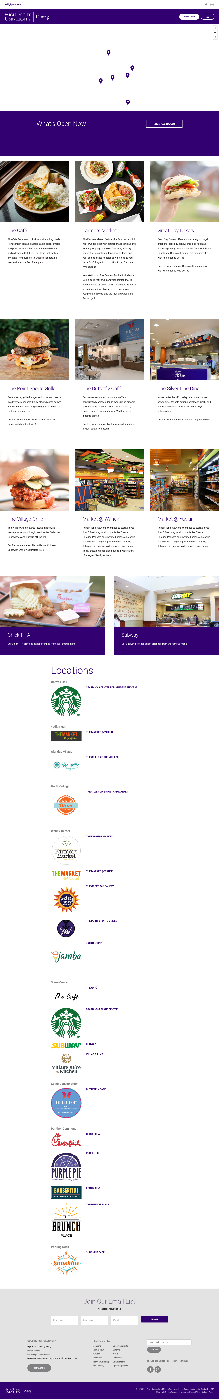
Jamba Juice (94, 943)
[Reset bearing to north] (215, 37)
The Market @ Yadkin (99, 732)
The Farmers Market (99, 836)
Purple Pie (92, 1153)
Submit (154, 1319)
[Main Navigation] (207, 17)
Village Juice (94, 1054)
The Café (91, 987)
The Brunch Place (97, 1204)
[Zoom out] (215, 32)
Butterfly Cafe (96, 1089)
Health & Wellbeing (100, 1362)
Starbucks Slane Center (102, 1009)
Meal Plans (97, 1358)
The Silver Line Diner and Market (107, 791)
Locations (96, 1346)
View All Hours (164, 123)
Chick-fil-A (93, 1134)
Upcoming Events (120, 1346)
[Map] (109, 65)
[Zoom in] (215, 28)
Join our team (119, 1362)
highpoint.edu (13, 4)
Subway (91, 1044)
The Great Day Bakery (100, 886)
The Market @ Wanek (99, 871)
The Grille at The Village (102, 757)
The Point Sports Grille (101, 920)
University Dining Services (167, 1392)
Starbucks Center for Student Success (111, 687)
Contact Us (39, 1368)
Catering (116, 1350)
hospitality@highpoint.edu (38, 1354)
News (115, 1354)
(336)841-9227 (33, 1350)
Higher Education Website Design (192, 1389)
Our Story (96, 1354)
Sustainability (98, 1366)
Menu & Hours (189, 17)
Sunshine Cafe (95, 1252)
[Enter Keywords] (169, 1342)
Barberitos (93, 1187)
